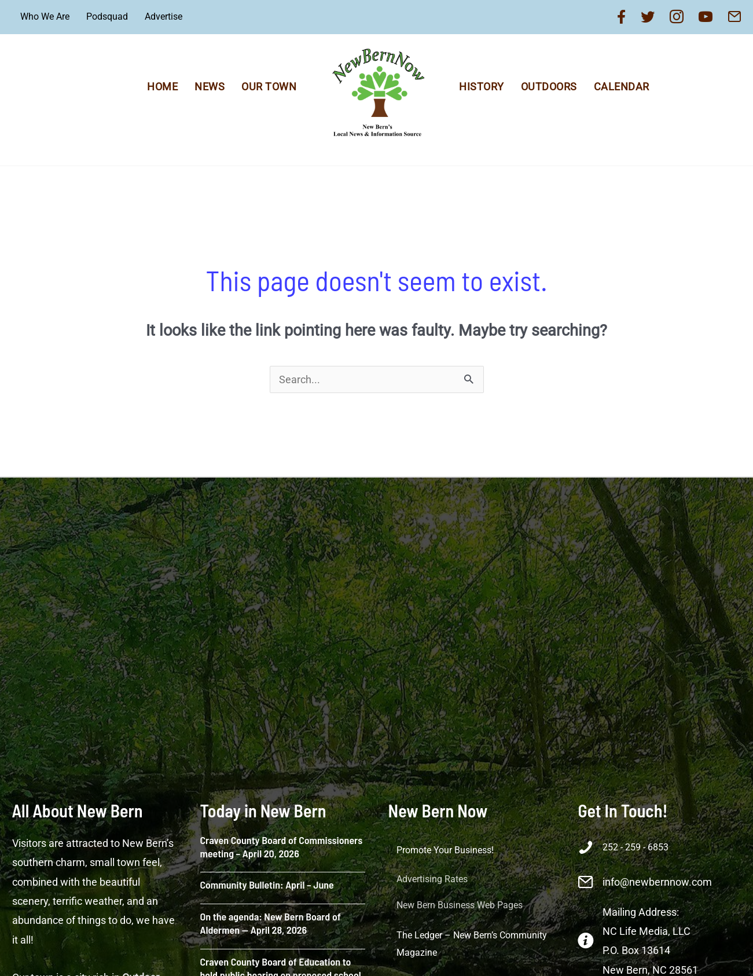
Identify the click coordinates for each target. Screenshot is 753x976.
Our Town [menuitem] (268, 86)
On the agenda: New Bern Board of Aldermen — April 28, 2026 (270, 923)
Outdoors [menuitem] (549, 86)
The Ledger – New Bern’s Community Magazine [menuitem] (471, 944)
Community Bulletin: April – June (267, 884)
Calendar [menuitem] (621, 86)
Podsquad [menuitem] (107, 16)
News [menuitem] (209, 86)
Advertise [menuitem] (163, 16)
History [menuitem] (481, 86)
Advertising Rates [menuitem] (432, 879)
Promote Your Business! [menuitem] (445, 850)
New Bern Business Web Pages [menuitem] (459, 905)
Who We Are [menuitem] (44, 16)
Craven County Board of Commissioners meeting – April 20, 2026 (281, 847)
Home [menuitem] (162, 86)
